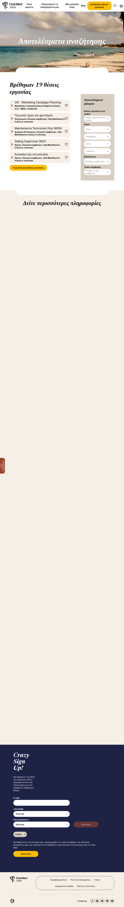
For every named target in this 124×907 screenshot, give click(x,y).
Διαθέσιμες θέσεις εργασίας (99, 5)
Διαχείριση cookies (64, 886)
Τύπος (97, 880)
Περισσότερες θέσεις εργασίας (28, 168)
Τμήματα (89, 151)
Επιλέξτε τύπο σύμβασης (92, 172)
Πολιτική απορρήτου (80, 880)
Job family (18, 809)
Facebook (102, 901)
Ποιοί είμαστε (29, 5)
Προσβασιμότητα (58, 880)
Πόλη (88, 144)
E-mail (16, 798)
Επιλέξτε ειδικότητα (95, 161)
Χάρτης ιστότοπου (86, 886)
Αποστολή (26, 854)
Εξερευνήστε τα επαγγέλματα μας (49, 5)
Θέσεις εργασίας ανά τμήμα (95, 118)
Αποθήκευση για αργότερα (66, 105)
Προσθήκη (86, 824)
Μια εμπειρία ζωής (72, 5)
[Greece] (120, 5)
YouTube (112, 901)
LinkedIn (107, 901)
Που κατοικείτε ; (21, 819)
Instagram (97, 901)
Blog (83, 5)
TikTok (92, 901)
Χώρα (88, 129)
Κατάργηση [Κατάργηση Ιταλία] (25, 834)
